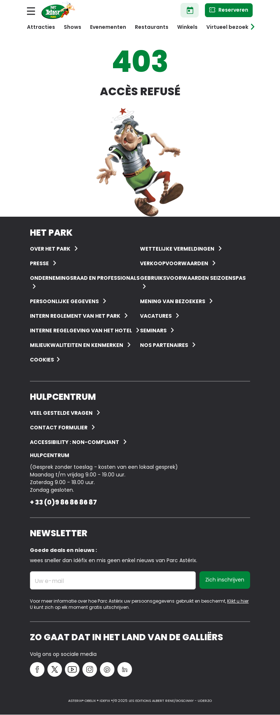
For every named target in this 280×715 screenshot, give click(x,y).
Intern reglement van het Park (75, 316)
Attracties (41, 27)
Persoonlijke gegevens (64, 301)
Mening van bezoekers (172, 301)
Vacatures (156, 316)
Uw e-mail (49, 581)
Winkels (187, 27)
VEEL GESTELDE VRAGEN (61, 413)
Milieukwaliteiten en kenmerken (76, 345)
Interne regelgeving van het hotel (81, 330)
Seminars (153, 330)
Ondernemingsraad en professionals (85, 278)
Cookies (42, 359)
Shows (72, 27)
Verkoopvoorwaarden (174, 263)
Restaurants (151, 27)
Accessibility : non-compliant (74, 442)
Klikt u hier (238, 601)
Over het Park (50, 248)
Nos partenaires (164, 345)
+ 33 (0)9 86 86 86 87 (63, 502)
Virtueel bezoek (227, 27)
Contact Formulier (59, 427)
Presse (39, 263)
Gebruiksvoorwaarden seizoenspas (193, 278)
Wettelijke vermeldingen (177, 248)
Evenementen (108, 27)
